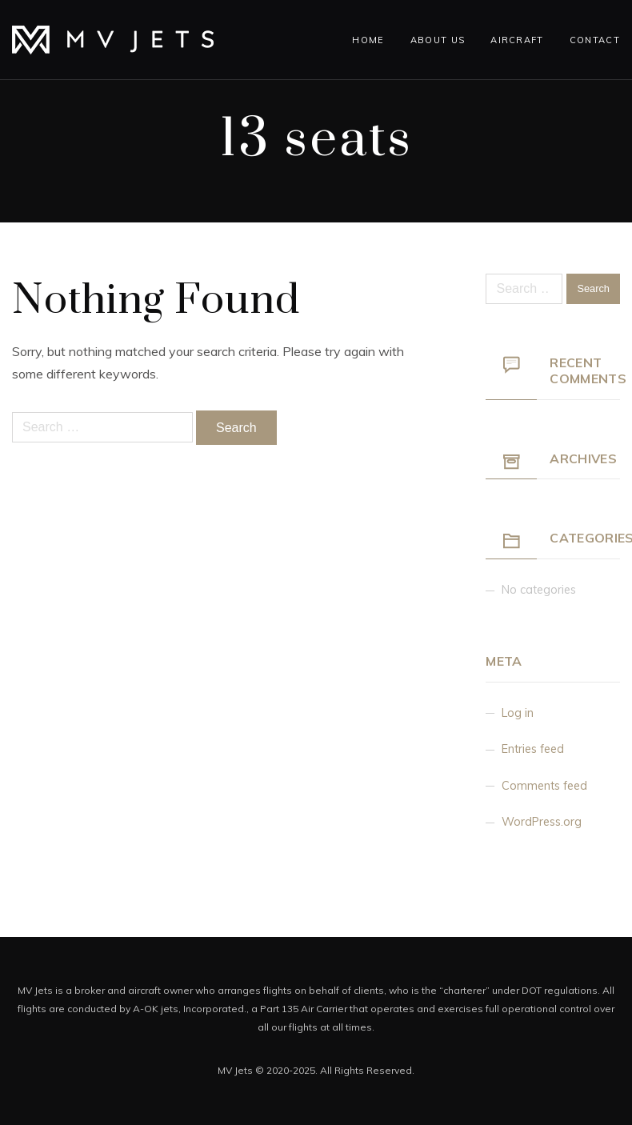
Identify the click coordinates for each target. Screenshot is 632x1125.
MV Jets (235, 1070)
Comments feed (544, 786)
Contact (595, 40)
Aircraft (517, 40)
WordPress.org (542, 822)
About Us (438, 40)
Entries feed (533, 749)
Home (368, 40)
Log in (518, 713)
